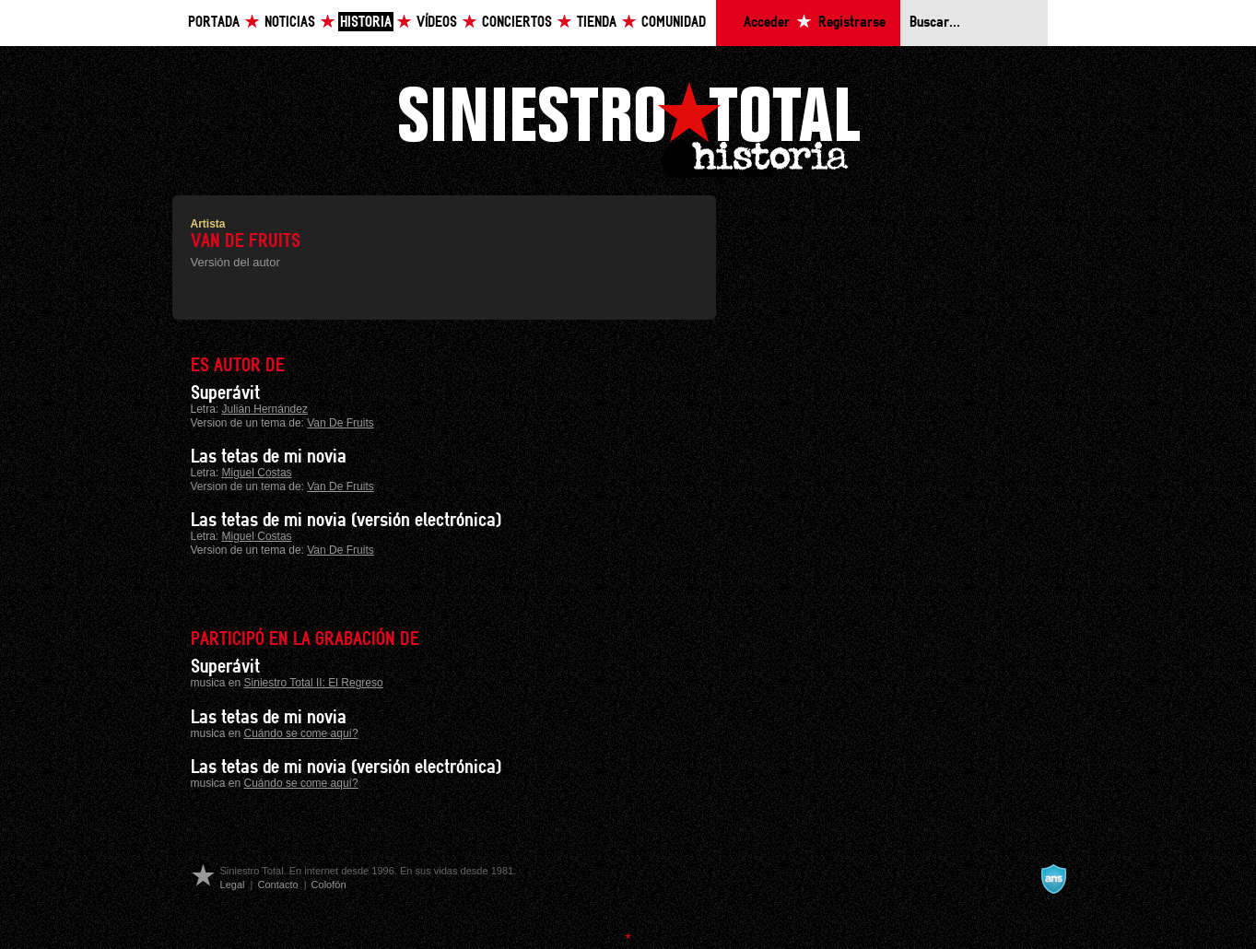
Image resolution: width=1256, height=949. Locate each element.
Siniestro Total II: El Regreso (313, 682)
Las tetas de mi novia (268, 457)
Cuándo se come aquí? (301, 733)
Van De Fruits (340, 422)
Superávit (225, 393)
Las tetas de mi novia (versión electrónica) (346, 520)
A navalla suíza (1053, 879)
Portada (214, 22)
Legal (232, 884)
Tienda (596, 22)
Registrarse (852, 22)
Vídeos (437, 22)
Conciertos (517, 22)
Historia (366, 22)
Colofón (328, 884)
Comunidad (673, 22)
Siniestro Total (628, 128)
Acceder (767, 22)
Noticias (289, 22)
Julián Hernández (265, 409)
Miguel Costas (257, 472)
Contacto (277, 884)
